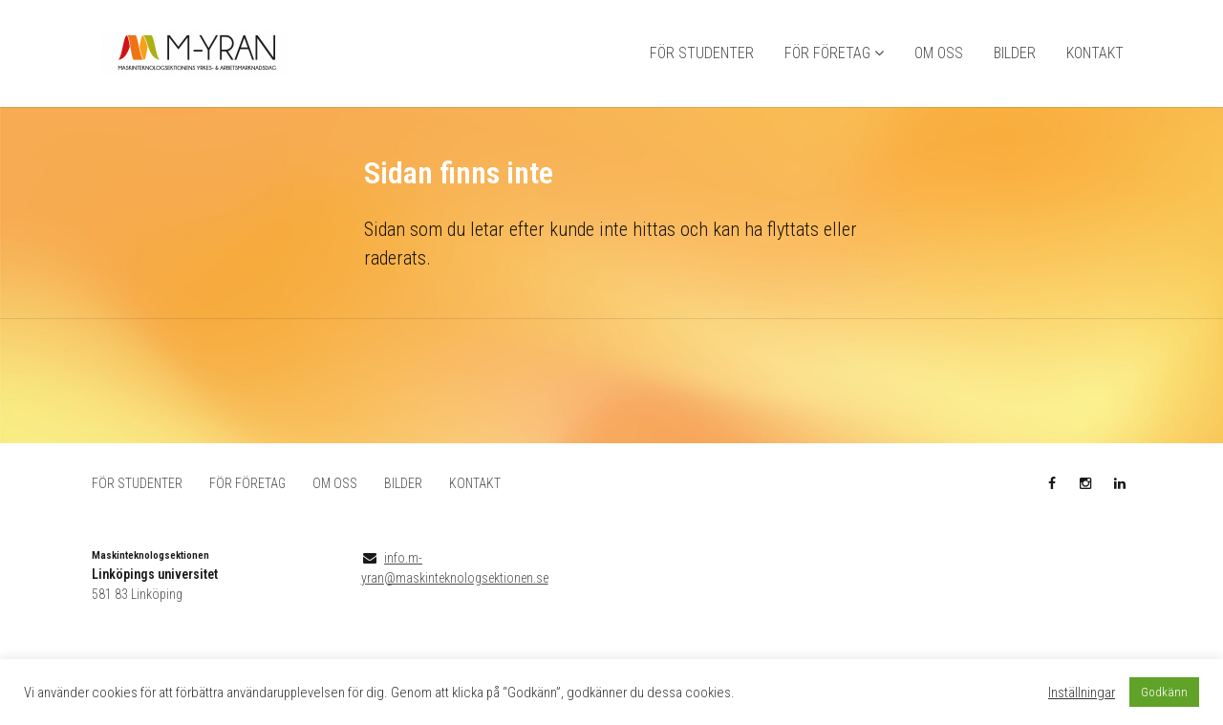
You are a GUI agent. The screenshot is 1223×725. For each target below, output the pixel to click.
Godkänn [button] (1164, 692)
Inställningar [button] (1081, 692)
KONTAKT (1095, 53)
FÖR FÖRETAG (827, 53)
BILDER (1015, 53)
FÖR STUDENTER (702, 53)
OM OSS (938, 53)
